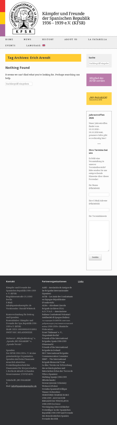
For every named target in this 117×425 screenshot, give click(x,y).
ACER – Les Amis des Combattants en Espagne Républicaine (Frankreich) (57, 299)
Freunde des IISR (50, 419)
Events (10, 45)
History (48, 39)
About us (71, 39)
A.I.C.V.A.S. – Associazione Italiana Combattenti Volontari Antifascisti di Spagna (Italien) (56, 314)
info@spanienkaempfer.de (24, 386)
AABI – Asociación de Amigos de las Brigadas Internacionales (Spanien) (57, 290)
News (27, 39)
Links (80, 281)
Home (9, 39)
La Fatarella (97, 39)
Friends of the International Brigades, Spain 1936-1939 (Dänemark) (55, 341)
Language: (35, 45)
